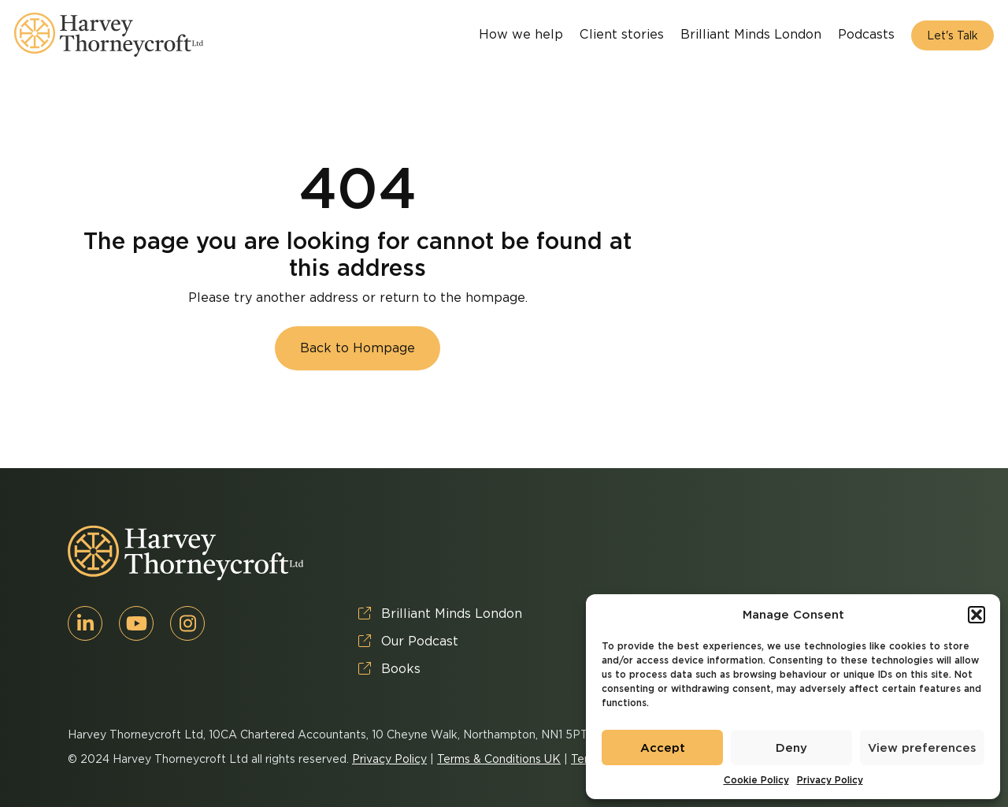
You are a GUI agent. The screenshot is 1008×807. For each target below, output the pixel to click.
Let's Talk (952, 35)
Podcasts (866, 34)
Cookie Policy (756, 780)
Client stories (622, 34)
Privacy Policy (830, 780)
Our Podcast (408, 641)
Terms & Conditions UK (499, 759)
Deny (791, 748)
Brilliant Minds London (750, 34)
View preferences (922, 748)
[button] (976, 615)
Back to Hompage (357, 347)
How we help (521, 34)
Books (389, 668)
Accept (662, 748)
